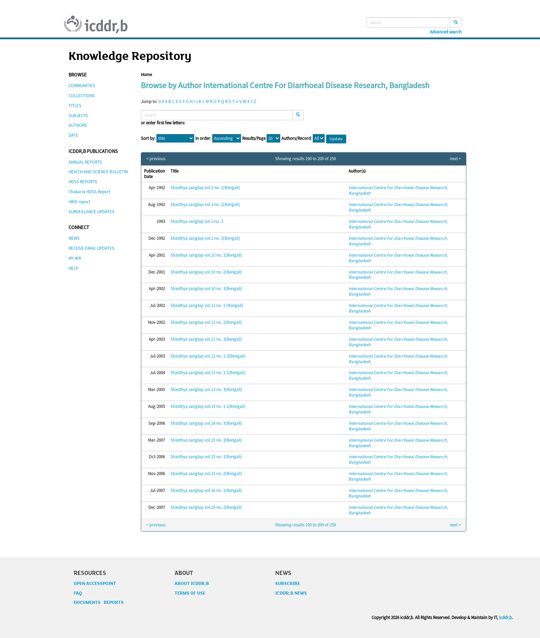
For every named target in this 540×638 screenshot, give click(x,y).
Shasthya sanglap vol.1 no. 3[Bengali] (205, 238)
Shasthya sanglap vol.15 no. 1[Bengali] (206, 457)
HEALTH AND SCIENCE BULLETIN (98, 172)
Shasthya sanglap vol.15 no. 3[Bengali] (206, 440)
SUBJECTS (78, 116)
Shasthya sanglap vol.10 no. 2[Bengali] (206, 272)
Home (146, 75)
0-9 (161, 101)
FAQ (78, 593)
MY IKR (75, 258)
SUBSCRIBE (287, 583)
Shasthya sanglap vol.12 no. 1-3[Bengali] (208, 356)
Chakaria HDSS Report (89, 192)
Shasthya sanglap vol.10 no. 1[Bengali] (206, 255)
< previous (155, 159)
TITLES (75, 106)
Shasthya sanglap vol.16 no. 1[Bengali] (206, 490)
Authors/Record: (296, 138)
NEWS (74, 238)
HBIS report (79, 202)
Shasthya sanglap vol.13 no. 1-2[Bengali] (208, 372)
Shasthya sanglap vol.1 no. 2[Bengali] (205, 204)
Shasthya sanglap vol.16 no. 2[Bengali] (206, 507)
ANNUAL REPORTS (85, 162)
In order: (203, 138)
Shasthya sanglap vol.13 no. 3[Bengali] (206, 389)
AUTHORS (78, 125)
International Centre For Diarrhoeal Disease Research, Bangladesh (398, 190)
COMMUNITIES (82, 86)
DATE (73, 135)
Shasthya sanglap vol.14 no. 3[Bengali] (206, 423)
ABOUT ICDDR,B (192, 583)
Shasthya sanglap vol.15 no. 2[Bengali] (206, 473)
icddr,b (505, 617)
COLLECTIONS (82, 96)
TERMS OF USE (190, 593)
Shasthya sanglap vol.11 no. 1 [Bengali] (206, 305)
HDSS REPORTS (83, 182)
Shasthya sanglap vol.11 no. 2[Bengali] (206, 322)
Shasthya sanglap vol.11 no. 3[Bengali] (206, 339)
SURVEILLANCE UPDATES (91, 212)
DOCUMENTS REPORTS (99, 602)
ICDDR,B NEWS (291, 593)
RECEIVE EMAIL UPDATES (91, 248)
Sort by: (148, 138)
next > (455, 159)
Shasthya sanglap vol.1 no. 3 (196, 221)
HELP (73, 268)
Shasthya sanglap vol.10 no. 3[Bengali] (206, 288)
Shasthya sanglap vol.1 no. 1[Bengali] (205, 188)
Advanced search (445, 32)
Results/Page (254, 138)
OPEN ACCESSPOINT (95, 583)
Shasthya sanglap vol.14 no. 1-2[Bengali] (208, 406)
